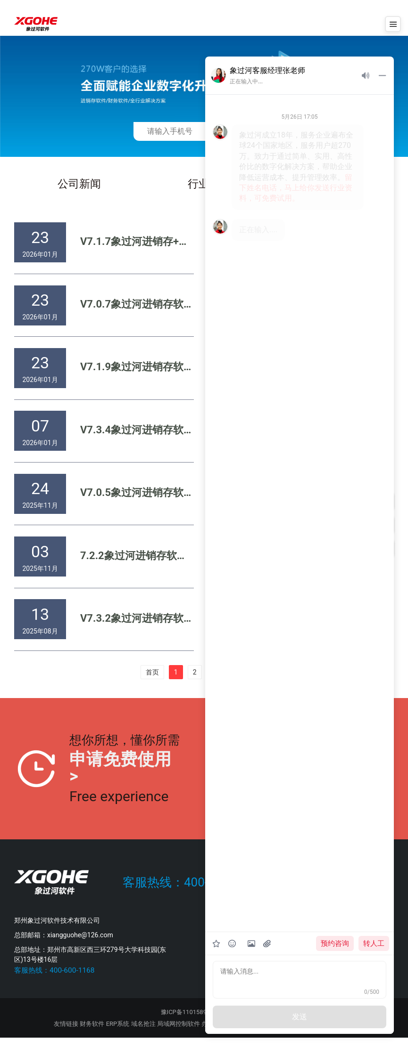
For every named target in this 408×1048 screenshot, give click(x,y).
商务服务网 (339, 1034)
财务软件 (92, 1034)
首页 (152, 682)
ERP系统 (118, 1034)
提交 (367, 779)
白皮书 (334, 185)
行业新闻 (210, 185)
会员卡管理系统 (287, 1034)
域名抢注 (143, 1034)
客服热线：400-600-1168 (191, 893)
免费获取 (249, 131)
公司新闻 (79, 185)
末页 (255, 682)
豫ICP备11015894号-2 (191, 1022)
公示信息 (235, 1022)
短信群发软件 (245, 1034)
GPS (316, 1034)
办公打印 (213, 1034)
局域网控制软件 (178, 1034)
